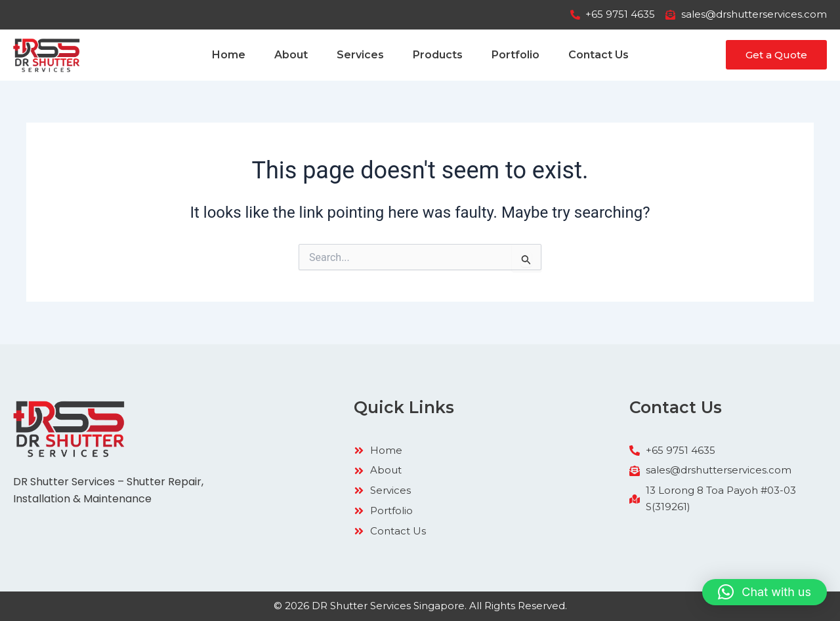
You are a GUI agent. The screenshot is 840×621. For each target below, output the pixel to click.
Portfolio (515, 55)
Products (438, 55)
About (291, 55)
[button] (764, 592)
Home (228, 55)
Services (360, 55)
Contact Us (598, 55)
